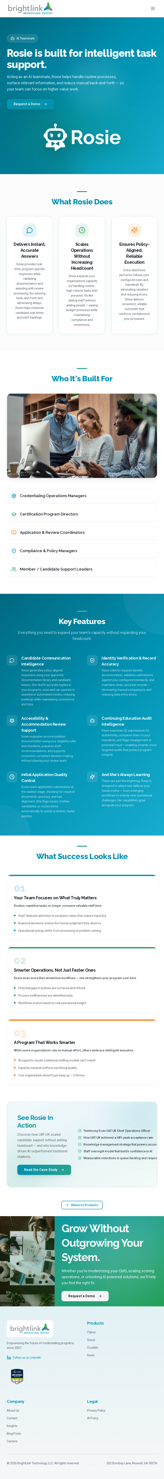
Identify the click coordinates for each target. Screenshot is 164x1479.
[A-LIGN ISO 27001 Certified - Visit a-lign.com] (17, 1376)
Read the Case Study (44, 1170)
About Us (13, 1410)
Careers (12, 1441)
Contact (12, 1418)
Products (95, 1323)
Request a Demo (30, 104)
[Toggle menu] (153, 8)
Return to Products (82, 1205)
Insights (12, 1426)
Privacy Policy (96, 1410)
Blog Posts (14, 1433)
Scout (91, 1340)
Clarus (91, 1332)
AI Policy (92, 1418)
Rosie (91, 1355)
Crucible (92, 1347)
